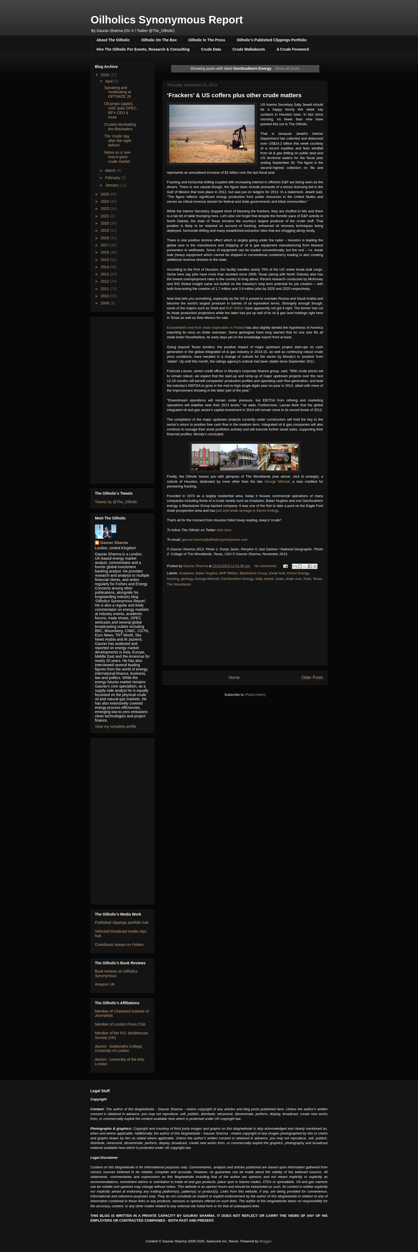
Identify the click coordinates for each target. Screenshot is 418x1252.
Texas (317, 579)
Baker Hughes (207, 573)
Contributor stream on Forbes (119, 944)
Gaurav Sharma (114, 542)
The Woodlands (179, 584)
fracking (173, 579)
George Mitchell (277, 481)
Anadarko (186, 573)
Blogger (265, 1241)
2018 (105, 238)
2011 (105, 289)
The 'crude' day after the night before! (117, 140)
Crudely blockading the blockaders (120, 126)
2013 (105, 274)
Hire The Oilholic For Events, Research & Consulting (143, 49)
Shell (307, 579)
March (110, 170)
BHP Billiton (235, 308)
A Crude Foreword (292, 49)
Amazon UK (105, 984)
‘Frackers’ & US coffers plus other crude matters (234, 95)
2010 (105, 296)
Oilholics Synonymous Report (167, 20)
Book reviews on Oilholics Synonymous (116, 973)
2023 (105, 208)
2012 (105, 281)
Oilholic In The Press (206, 40)
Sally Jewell (264, 579)
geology (187, 579)
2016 (105, 252)
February (113, 178)
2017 (105, 245)
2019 (105, 230)
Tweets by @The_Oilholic (116, 502)
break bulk (277, 573)
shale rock (293, 579)
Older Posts (312, 677)
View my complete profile (115, 726)
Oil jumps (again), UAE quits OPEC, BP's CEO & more (121, 110)
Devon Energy (298, 573)
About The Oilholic (113, 40)
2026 (105, 75)
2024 (105, 201)
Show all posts (287, 68)
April (109, 81)
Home (234, 677)
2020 (105, 223)
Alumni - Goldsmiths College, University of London (119, 1048)
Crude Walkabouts (248, 49)
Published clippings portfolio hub (121, 922)
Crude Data (211, 49)
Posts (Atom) (256, 695)
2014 (105, 267)
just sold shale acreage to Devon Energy (247, 511)
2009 (105, 303)
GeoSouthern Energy (237, 579)
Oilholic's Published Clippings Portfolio (272, 40)
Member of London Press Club (120, 1024)
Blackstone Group (253, 573)
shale (279, 579)
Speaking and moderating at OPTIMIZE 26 (117, 92)
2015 (105, 260)
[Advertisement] (245, 627)
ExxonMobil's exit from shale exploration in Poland (206, 328)
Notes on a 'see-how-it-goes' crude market (117, 157)
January (112, 185)
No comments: (266, 566)
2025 (105, 194)
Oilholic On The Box (159, 40)
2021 (105, 216)
